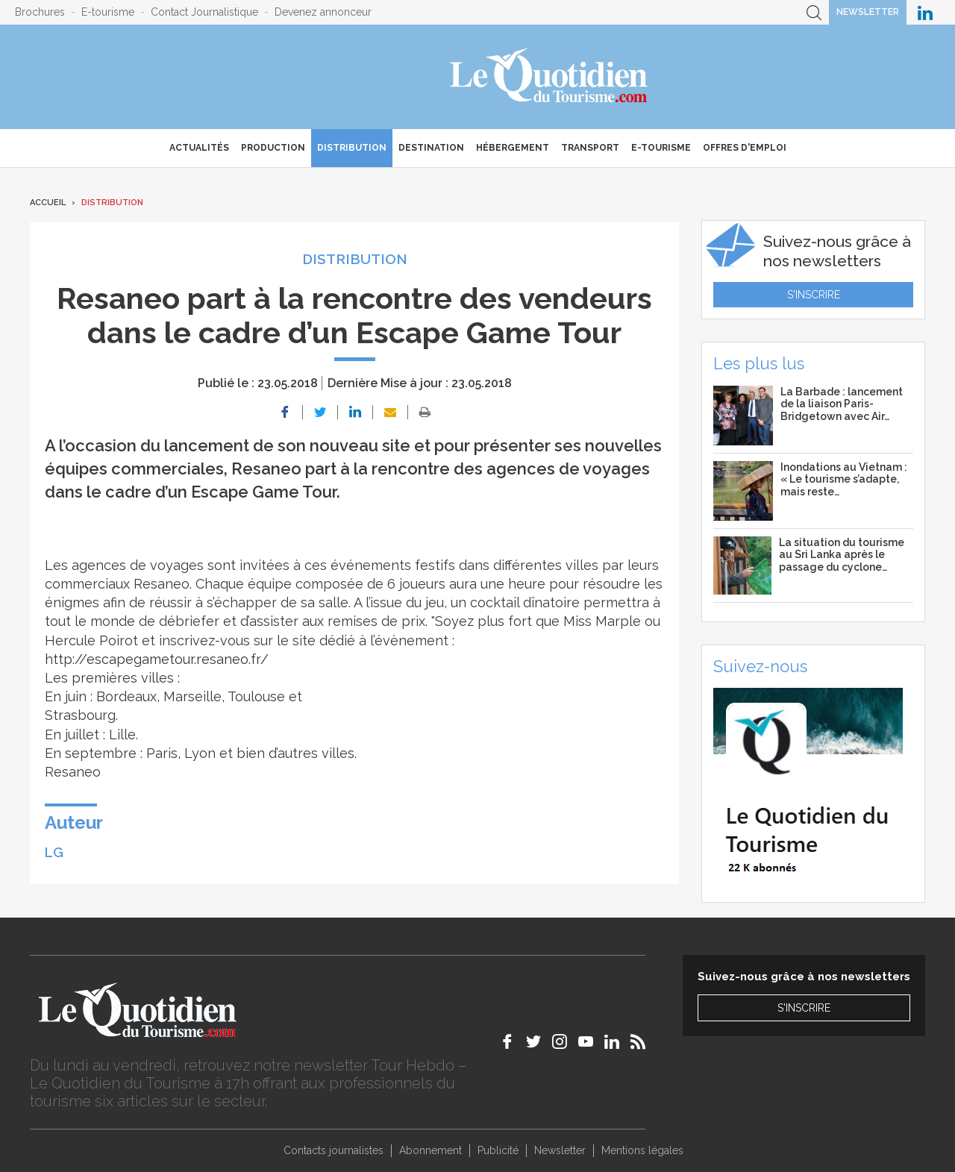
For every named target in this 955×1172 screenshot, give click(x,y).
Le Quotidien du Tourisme (549, 77)
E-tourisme (107, 12)
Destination (431, 147)
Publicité (498, 1150)
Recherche (814, 12)
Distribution (351, 147)
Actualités (199, 147)
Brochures (40, 12)
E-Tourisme (661, 147)
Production (273, 147)
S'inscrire (813, 295)
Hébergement (512, 147)
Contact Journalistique (204, 12)
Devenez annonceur (323, 12)
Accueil (48, 202)
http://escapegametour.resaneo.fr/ (157, 659)
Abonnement (430, 1150)
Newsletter (867, 12)
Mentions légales (642, 1150)
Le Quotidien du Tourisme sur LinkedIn (925, 12)
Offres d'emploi (744, 147)
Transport (590, 147)
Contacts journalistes (333, 1150)
